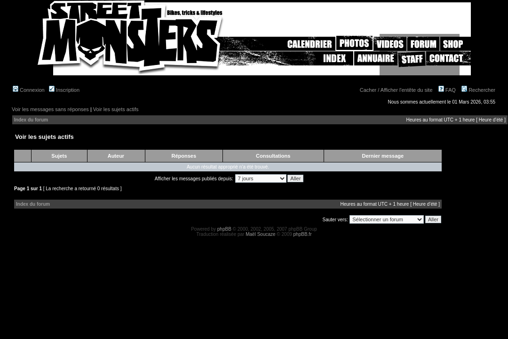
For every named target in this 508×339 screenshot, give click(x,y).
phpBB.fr (303, 234)
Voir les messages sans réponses (50, 109)
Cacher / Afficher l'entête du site (396, 90)
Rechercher (478, 90)
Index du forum (31, 119)
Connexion (29, 90)
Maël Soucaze (260, 234)
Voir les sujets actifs (116, 109)
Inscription (64, 90)
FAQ (447, 90)
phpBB (224, 229)
